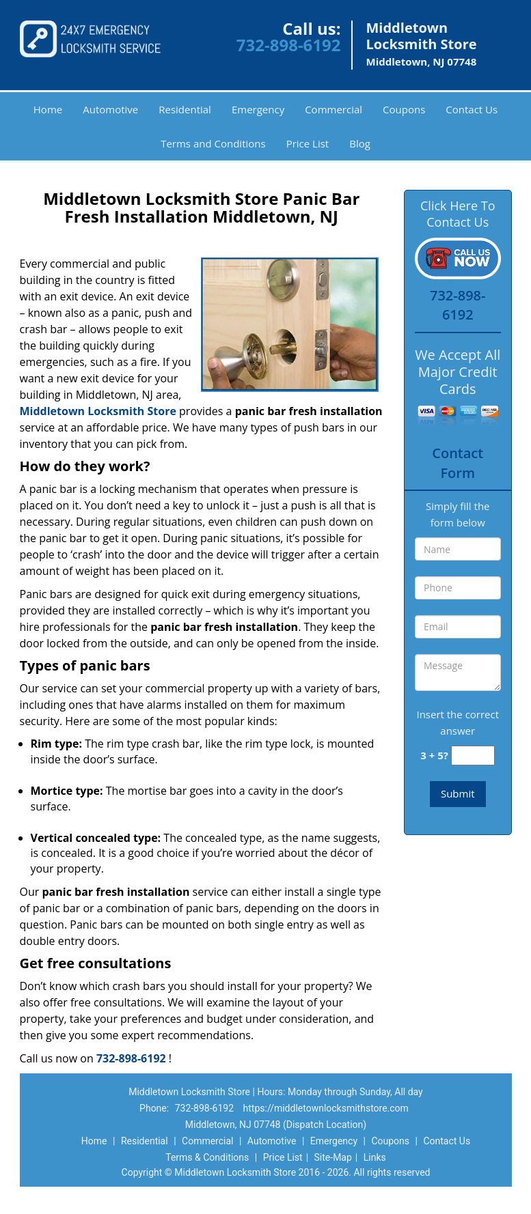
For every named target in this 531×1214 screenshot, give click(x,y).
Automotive (110, 109)
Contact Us (472, 109)
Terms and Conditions (213, 143)
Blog (359, 143)
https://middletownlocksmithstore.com (326, 1108)
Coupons (404, 109)
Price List (307, 143)
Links (375, 1157)
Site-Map (333, 1157)
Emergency (258, 109)
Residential (185, 109)
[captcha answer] (473, 755)
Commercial (333, 109)
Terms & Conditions (207, 1157)
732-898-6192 (288, 44)
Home (47, 109)
